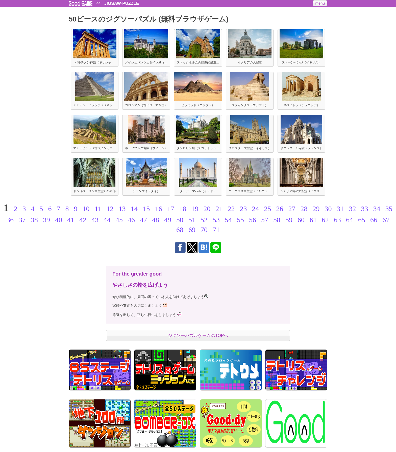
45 (119, 220)
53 (216, 220)
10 (86, 209)
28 (303, 209)
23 (243, 209)
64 (349, 220)
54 (228, 220)
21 (218, 209)
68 (179, 230)
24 (255, 209)
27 (291, 209)
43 (94, 220)
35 (388, 209)
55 (240, 220)
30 (328, 209)
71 (216, 230)
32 (352, 209)
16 (158, 209)
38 (34, 220)
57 (264, 220)
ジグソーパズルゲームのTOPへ (198, 335)
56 (252, 220)
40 (58, 220)
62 (325, 220)
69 (191, 230)
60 (301, 220)
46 (131, 220)
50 (179, 220)
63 (337, 220)
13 (122, 209)
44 (107, 220)
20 (206, 209)
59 (288, 220)
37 (22, 220)
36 (10, 220)
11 (98, 209)
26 (279, 209)
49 (167, 220)
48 (155, 220)
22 (231, 209)
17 (170, 209)
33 (364, 209)
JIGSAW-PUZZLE (121, 3)
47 (143, 220)
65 (361, 220)
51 (191, 220)
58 (276, 220)
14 (134, 209)
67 (385, 220)
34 (376, 209)
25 (267, 209)
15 (146, 209)
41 (70, 220)
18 (182, 209)
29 (315, 209)
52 (204, 220)
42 (82, 220)
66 (373, 220)
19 (194, 209)
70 (204, 230)
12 (109, 209)
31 (340, 209)
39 (46, 220)
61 (313, 220)
